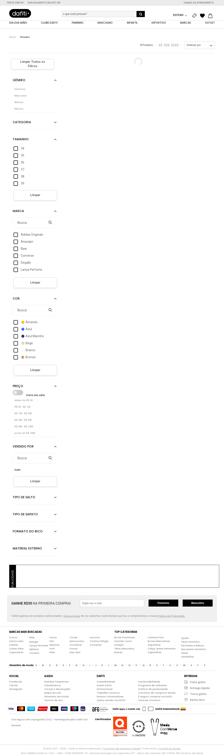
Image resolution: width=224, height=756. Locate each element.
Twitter (13, 686)
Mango (33, 642)
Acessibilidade (106, 682)
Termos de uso (53, 701)
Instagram (15, 690)
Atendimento (52, 686)
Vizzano (25, 38)
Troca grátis (198, 695)
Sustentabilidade (149, 682)
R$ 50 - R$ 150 (22, 408)
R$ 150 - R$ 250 (23, 414)
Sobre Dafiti (104, 686)
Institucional (104, 690)
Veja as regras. (71, 617)
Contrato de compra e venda (156, 693)
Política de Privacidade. (171, 617)
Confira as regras (169, 749)
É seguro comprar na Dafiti (155, 697)
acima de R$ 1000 (24, 434)
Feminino (163, 604)
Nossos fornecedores (110, 697)
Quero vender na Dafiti (111, 701)
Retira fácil (197, 701)
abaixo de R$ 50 (23, 401)
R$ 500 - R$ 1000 (23, 427)
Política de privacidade (153, 690)
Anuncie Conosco (149, 701)
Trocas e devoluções (57, 690)
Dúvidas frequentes (56, 682)
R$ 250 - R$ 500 (23, 421)
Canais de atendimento (199, 2)
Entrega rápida (200, 689)
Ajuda (185, 639)
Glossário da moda (56, 697)
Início (12, 38)
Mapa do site (52, 693)
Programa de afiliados (152, 686)
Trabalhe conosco (108, 693)
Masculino (197, 604)
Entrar (178, 15)
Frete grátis (198, 683)
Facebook (15, 682)
